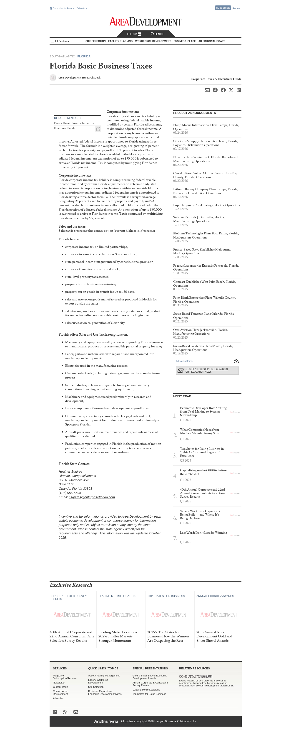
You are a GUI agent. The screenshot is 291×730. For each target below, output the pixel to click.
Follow (134, 34)
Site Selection (95, 687)
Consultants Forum (63, 8)
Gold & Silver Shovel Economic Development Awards (150, 677)
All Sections (62, 41)
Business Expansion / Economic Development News (105, 692)
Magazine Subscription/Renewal (65, 677)
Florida (83, 56)
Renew (236, 8)
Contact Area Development (60, 692)
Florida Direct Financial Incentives (74, 123)
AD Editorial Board (212, 41)
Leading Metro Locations (146, 689)
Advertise (82, 8)
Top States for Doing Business (149, 694)
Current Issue (60, 687)
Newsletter (59, 682)
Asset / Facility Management (104, 675)
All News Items (184, 361)
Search (157, 34)
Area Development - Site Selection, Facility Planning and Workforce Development (146, 21)
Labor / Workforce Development (98, 681)
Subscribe (223, 8)
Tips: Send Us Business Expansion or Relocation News (207, 370)
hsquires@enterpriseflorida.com (92, 497)
